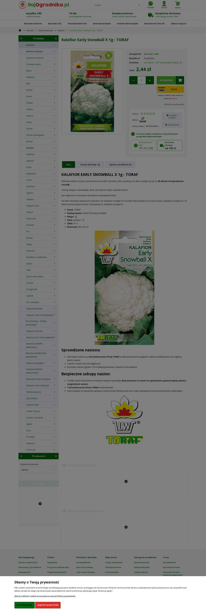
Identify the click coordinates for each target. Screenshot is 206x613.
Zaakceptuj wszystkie (47, 605)
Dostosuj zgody (25, 605)
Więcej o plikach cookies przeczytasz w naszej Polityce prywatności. (45, 596)
